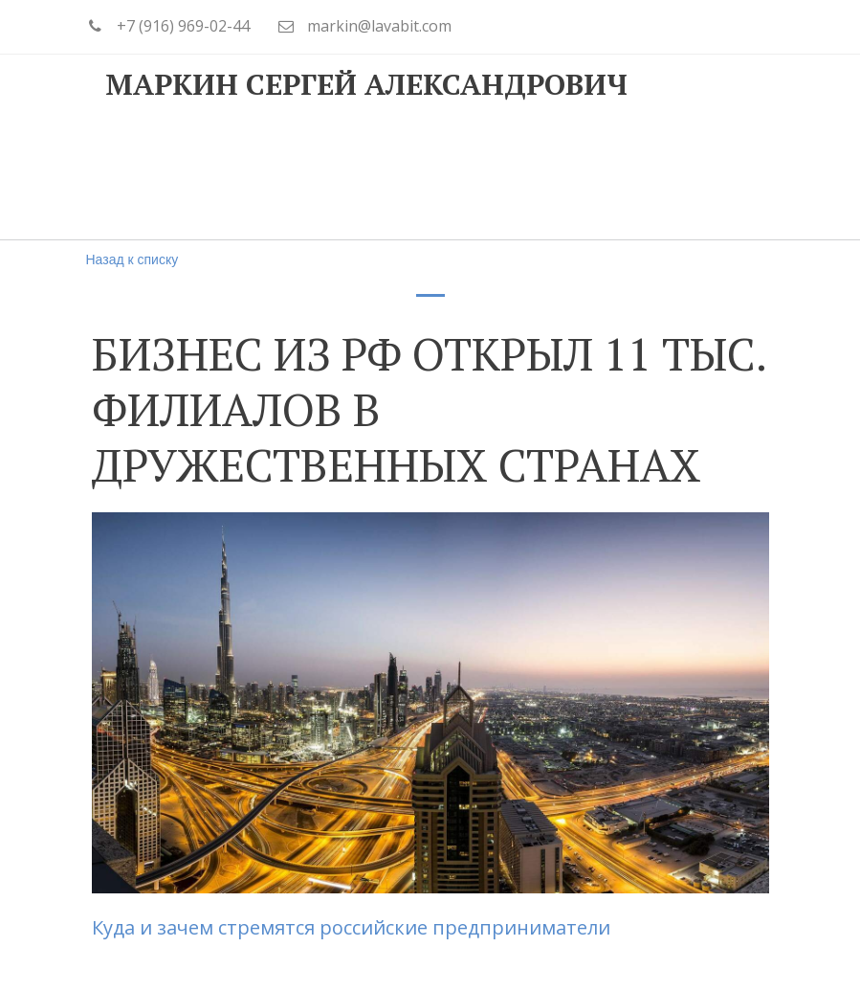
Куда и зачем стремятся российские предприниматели (353, 927)
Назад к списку (132, 259)
